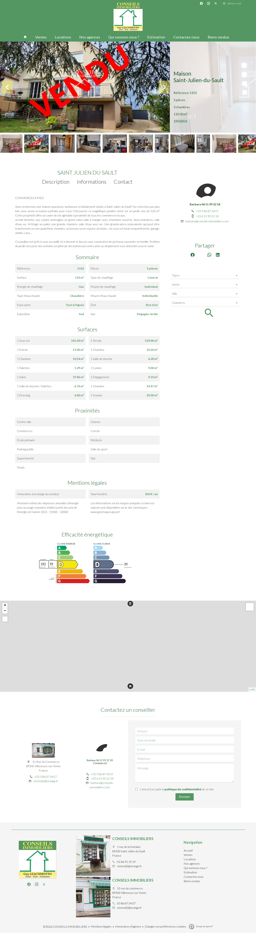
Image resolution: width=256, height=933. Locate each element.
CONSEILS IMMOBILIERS (132, 838)
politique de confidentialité (183, 789)
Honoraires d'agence (128, 926)
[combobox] (205, 275)
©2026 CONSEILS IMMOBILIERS (65, 926)
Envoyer (184, 796)
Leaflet (252, 689)
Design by (204, 926)
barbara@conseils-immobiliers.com (207, 221)
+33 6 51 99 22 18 (207, 216)
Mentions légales (101, 926)
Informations (91, 181)
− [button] (5, 611)
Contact (123, 181)
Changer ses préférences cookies (165, 926)
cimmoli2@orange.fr (45, 781)
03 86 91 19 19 (126, 861)
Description (55, 181)
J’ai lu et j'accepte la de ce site (177, 789)
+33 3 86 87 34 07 (207, 211)
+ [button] (5, 605)
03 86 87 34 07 (126, 903)
